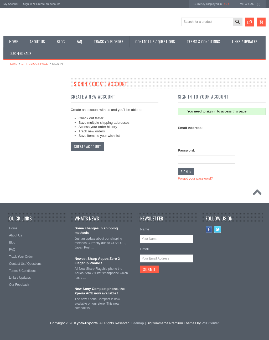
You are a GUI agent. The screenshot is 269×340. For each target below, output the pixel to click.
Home (13, 63)
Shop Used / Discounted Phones (29, 147)
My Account (10, 4)
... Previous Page (34, 63)
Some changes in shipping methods (96, 230)
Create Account (87, 146)
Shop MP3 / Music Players (24, 138)
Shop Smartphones (19, 94)
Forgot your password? (195, 178)
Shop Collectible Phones (23, 156)
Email (144, 249)
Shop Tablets (15, 129)
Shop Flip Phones (18, 103)
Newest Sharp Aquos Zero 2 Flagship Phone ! (97, 261)
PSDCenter (210, 323)
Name (144, 229)
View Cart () (250, 4)
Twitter (217, 229)
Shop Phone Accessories (23, 120)
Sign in (27, 4)
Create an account (48, 4)
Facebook (209, 229)
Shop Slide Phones (19, 112)
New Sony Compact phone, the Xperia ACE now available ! (100, 291)
